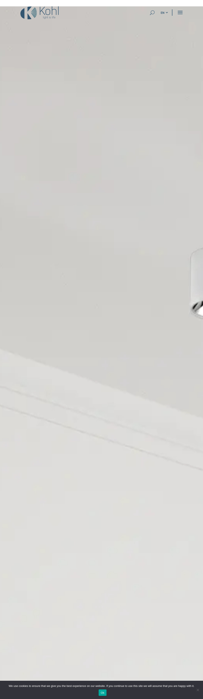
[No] (198, 690)
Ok (102, 692)
